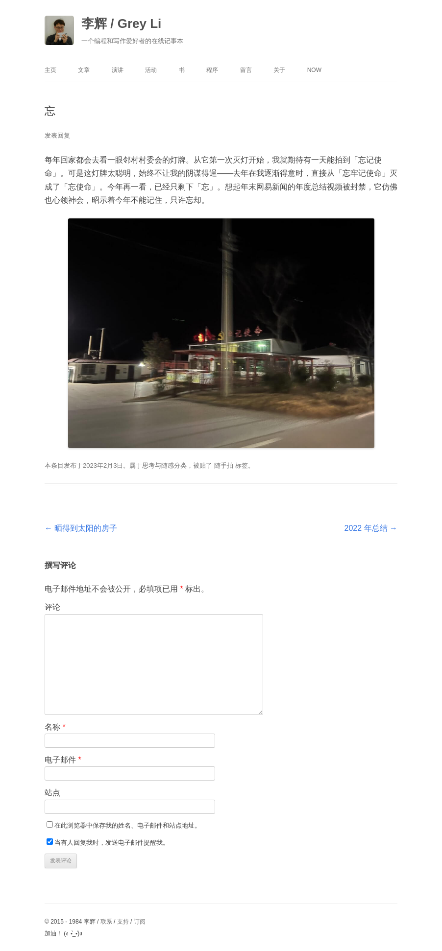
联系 (106, 921)
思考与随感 (158, 465)
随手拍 (223, 465)
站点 (52, 792)
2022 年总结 (370, 528)
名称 (55, 727)
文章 (84, 70)
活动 (151, 70)
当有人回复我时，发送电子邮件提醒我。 (111, 842)
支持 (123, 921)
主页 (50, 70)
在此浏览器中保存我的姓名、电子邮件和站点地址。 (127, 825)
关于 (279, 70)
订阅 (140, 921)
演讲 (117, 70)
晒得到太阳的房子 (81, 528)
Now (314, 70)
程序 (212, 70)
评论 (52, 607)
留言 (246, 70)
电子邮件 (63, 760)
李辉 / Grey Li (121, 23)
